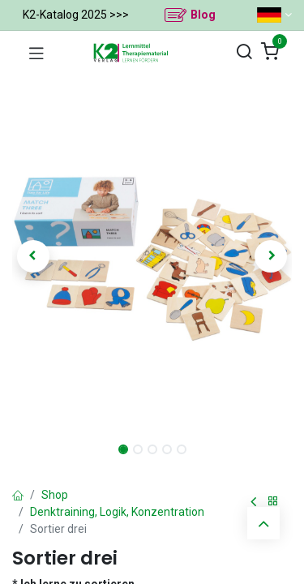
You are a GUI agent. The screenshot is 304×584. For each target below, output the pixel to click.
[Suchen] (244, 52)
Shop (54, 494)
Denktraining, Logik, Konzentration (117, 511)
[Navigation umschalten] (36, 52)
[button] (33, 256)
